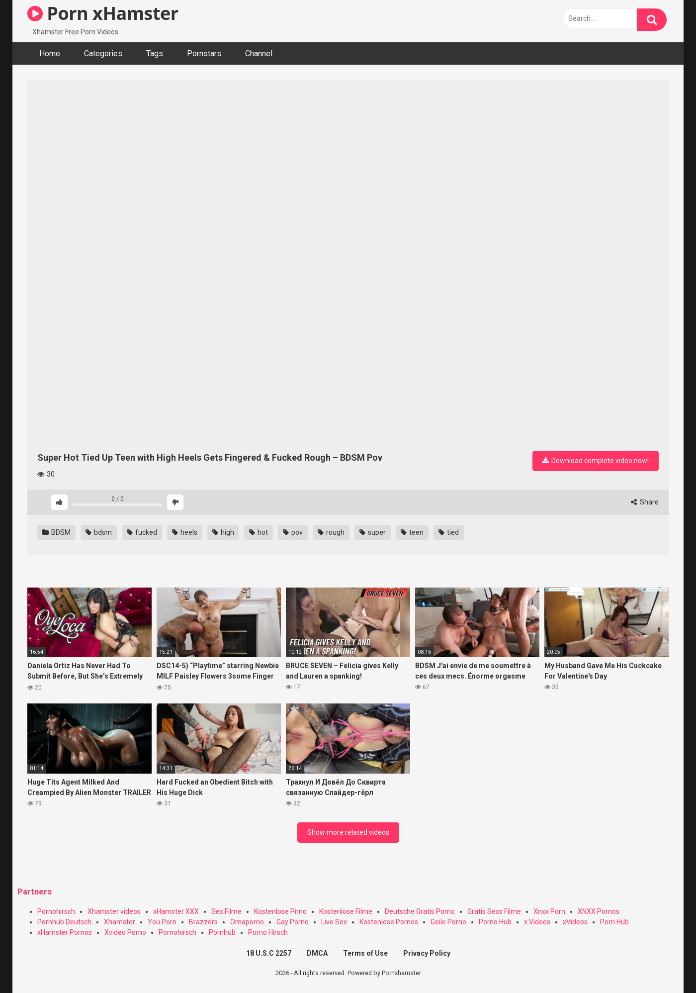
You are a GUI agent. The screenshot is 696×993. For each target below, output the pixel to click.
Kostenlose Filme (345, 911)
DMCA (317, 953)
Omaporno (247, 922)
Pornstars (204, 53)
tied (448, 532)
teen (412, 532)
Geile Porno (448, 922)
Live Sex (334, 922)
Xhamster (119, 922)
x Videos (537, 922)
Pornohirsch (56, 911)
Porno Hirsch (268, 932)
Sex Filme (226, 911)
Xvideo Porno (125, 932)
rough (331, 532)
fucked (142, 532)
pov (293, 532)
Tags (154, 53)
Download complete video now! (595, 461)
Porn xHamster (102, 13)
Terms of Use (365, 953)
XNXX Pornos (598, 911)
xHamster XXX (176, 911)
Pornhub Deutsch (64, 922)
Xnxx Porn (549, 911)
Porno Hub (495, 922)
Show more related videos (348, 832)
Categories (103, 53)
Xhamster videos (114, 911)
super (372, 532)
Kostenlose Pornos (388, 922)
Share (645, 502)
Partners (34, 891)
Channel (258, 53)
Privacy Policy (426, 953)
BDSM (56, 532)
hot (258, 532)
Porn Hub (614, 922)
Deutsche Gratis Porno (420, 911)
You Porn (162, 922)
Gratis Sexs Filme (494, 911)
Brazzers (203, 922)
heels (184, 532)
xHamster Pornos (64, 932)
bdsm (99, 532)
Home (49, 53)
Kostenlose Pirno (280, 911)
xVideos (575, 922)
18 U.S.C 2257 (268, 953)
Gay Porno (292, 922)
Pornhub (222, 932)
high (223, 532)
